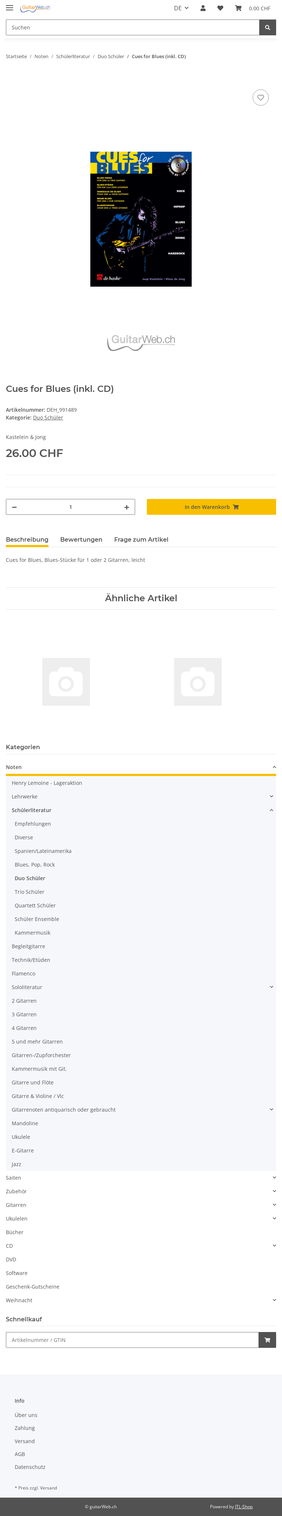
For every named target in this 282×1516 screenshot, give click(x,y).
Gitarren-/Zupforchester (41, 1055)
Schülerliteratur (31, 810)
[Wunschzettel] (220, 8)
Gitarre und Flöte (33, 1082)
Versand (25, 1441)
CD (9, 1245)
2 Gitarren (24, 1000)
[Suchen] (133, 27)
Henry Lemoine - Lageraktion (47, 782)
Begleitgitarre (28, 946)
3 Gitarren (24, 1014)
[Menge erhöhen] (127, 506)
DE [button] (178, 8)
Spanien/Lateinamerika (43, 850)
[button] (203, 8)
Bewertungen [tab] (81, 539)
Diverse (24, 837)
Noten (14, 767)
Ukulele (21, 1136)
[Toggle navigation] (9, 4)
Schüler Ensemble (37, 918)
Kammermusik (32, 932)
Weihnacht (19, 1300)
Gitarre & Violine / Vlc (38, 1095)
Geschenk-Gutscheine (32, 1286)
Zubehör (16, 1191)
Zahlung (25, 1427)
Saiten (13, 1177)
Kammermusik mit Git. (39, 1068)
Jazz (16, 1164)
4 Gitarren (24, 1027)
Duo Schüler (48, 417)
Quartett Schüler (35, 905)
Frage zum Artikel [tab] (141, 539)
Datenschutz (30, 1466)
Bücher (15, 1232)
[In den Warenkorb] (12, 79)
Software (17, 1272)
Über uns (26, 1414)
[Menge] (70, 506)
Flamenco (23, 973)
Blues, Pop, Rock (35, 864)
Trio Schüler (29, 891)
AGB (20, 1454)
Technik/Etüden (31, 959)
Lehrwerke (24, 796)
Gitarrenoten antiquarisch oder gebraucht (64, 1109)
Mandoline (25, 1123)
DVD (11, 1259)
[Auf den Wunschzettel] (261, 97)
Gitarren (16, 1204)
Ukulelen (17, 1218)
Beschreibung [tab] (27, 539)
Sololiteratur (27, 987)
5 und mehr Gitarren (37, 1041)
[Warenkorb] (252, 8)
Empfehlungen (33, 823)
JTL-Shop (244, 1506)
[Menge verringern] (14, 506)
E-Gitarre (23, 1150)
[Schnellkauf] (132, 1340)
